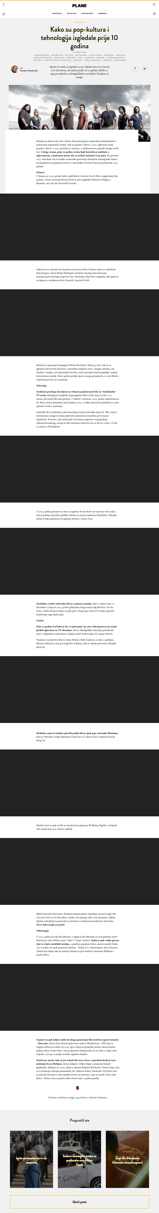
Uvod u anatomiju (93, 60)
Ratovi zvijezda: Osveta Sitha (58, 60)
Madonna (89, 57)
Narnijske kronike (115, 57)
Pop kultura (71, 13)
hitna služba (95, 55)
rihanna (78, 60)
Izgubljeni (109, 55)
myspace (100, 57)
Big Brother (57, 55)
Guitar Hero (81, 55)
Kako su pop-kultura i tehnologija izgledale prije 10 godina (79, 37)
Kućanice (71, 57)
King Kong (59, 57)
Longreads (102, 13)
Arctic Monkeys (42, 55)
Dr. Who (69, 55)
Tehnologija (57, 13)
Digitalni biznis (87, 13)
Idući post (79, 1201)
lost (80, 57)
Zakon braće (120, 60)
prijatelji (38, 60)
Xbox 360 (108, 60)
